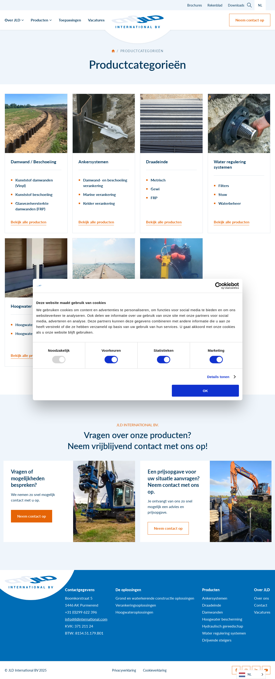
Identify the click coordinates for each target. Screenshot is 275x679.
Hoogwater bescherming (222, 619)
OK (205, 391)
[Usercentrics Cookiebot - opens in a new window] (218, 285)
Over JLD (12, 20)
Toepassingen (70, 20)
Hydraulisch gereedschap (222, 626)
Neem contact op (249, 20)
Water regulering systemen (224, 633)
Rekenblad (214, 5)
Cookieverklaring (154, 670)
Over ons (261, 598)
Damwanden (212, 612)
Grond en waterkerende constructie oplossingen (154, 598)
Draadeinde (211, 605)
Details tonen (218, 377)
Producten (39, 20)
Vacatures (96, 20)
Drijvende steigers (216, 640)
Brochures (194, 5)
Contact (260, 605)
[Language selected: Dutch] (251, 674)
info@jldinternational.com (86, 619)
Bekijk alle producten (28, 222)
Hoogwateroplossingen (134, 612)
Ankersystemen (214, 598)
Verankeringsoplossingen (135, 605)
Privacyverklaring (124, 670)
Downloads (236, 5)
